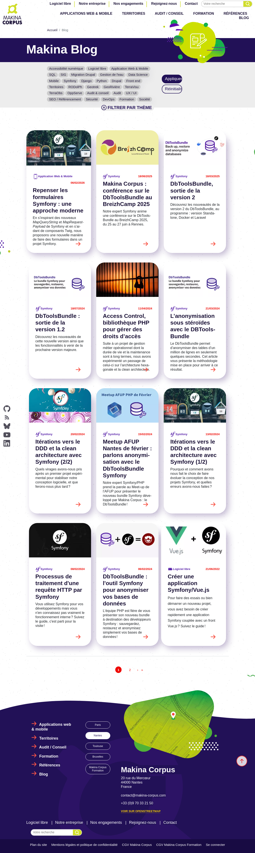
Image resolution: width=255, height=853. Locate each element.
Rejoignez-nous (164, 3)
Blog (244, 18)
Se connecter (215, 845)
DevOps (108, 99)
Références (235, 13)
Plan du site (38, 845)
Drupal (116, 81)
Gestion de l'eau (111, 74)
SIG (63, 74)
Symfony (70, 81)
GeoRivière (112, 87)
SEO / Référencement (65, 99)
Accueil (52, 30)
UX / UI (131, 93)
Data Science (138, 74)
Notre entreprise (92, 3)
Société (144, 99)
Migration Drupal (83, 74)
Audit (117, 93)
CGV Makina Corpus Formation (178, 845)
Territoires (133, 13)
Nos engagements (128, 3)
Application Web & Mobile (129, 68)
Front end (133, 81)
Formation (203, 13)
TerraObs (56, 93)
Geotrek (93, 87)
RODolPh (75, 87)
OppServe (74, 93)
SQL (52, 74)
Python (102, 81)
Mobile (54, 81)
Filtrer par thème (126, 107)
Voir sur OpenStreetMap (140, 811)
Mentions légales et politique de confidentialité (84, 845)
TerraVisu (131, 87)
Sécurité (92, 99)
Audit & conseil (98, 93)
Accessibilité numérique (66, 68)
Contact (191, 3)
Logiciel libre (60, 3)
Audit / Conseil (169, 13)
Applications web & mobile (86, 13)
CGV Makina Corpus (137, 845)
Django (86, 81)
